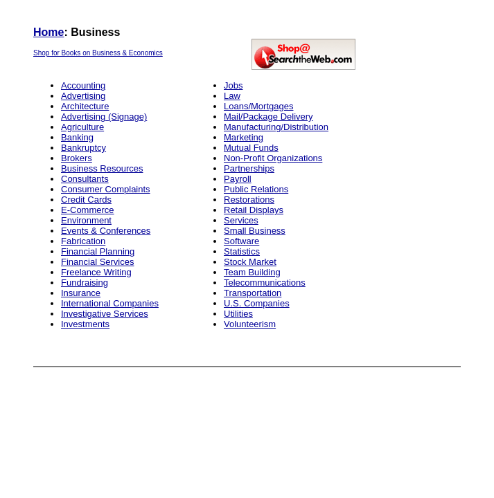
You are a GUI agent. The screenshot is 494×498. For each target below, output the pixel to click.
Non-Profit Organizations (273, 158)
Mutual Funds (251, 147)
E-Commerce (87, 210)
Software (241, 241)
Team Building (252, 272)
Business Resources (102, 168)
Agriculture (82, 127)
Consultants (85, 179)
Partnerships (249, 168)
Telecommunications (265, 282)
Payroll (238, 179)
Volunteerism (250, 324)
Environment (86, 220)
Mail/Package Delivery (268, 116)
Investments (85, 324)
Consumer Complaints (105, 189)
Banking (77, 137)
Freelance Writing (96, 272)
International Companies (110, 303)
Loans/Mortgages (258, 106)
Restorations (249, 199)
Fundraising (84, 282)
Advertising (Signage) (104, 116)
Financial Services (97, 262)
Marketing (243, 137)
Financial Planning (97, 251)
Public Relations (256, 189)
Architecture (85, 106)
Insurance (80, 293)
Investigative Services (104, 313)
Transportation (252, 293)
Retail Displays (253, 210)
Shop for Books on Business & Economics (98, 53)
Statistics (242, 251)
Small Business (254, 230)
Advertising (83, 96)
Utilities (238, 313)
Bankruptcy (83, 147)
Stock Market (250, 262)
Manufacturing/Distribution (276, 127)
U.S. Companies (257, 303)
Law (232, 96)
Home (48, 32)
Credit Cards (86, 199)
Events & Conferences (105, 230)
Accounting (83, 85)
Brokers (76, 158)
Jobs (233, 85)
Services (241, 220)
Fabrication (83, 241)
